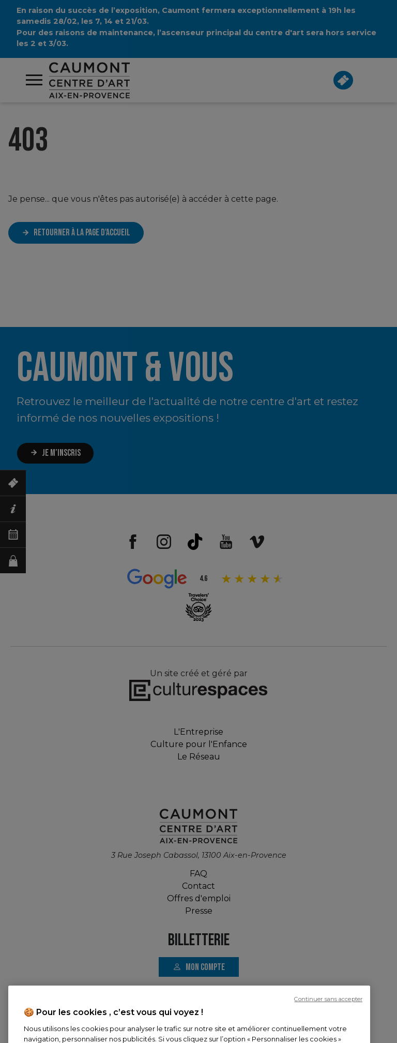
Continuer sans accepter (328, 1029)
